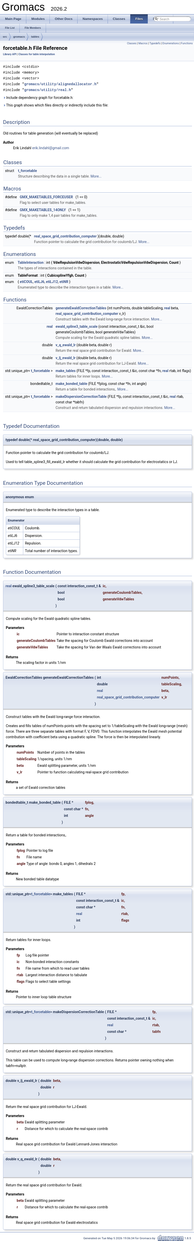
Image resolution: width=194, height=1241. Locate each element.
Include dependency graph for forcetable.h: (38, 96)
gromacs (19, 36)
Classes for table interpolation (36, 54)
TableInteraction (30, 261)
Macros (143, 43)
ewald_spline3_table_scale (77, 325)
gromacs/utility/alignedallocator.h (60, 83)
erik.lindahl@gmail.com (50, 147)
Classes (131, 43)
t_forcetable (27, 169)
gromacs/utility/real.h (47, 88)
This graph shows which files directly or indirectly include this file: (55, 104)
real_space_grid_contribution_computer (65, 235)
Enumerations (170, 43)
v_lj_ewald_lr (66, 357)
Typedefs (154, 43)
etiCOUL (26, 280)
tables (35, 36)
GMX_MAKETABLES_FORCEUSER (46, 196)
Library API (9, 54)
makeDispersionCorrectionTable (81, 395)
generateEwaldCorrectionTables (81, 307)
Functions (187, 43)
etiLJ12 (52, 280)
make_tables (66, 369)
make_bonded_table (71, 382)
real (167, 307)
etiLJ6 (39, 280)
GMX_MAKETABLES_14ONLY (43, 209)
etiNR (64, 280)
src (5, 36)
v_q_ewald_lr (66, 344)
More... (96, 175)
